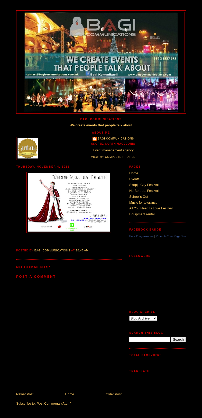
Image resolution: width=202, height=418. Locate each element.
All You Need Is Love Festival (150, 208)
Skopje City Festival (144, 185)
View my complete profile (113, 156)
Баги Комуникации (141, 236)
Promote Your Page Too (171, 236)
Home (69, 394)
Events (134, 179)
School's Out (138, 197)
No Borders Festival (144, 191)
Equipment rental (141, 214)
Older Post (114, 394)
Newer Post (24, 394)
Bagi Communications (116, 138)
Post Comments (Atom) (54, 403)
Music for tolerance (143, 202)
